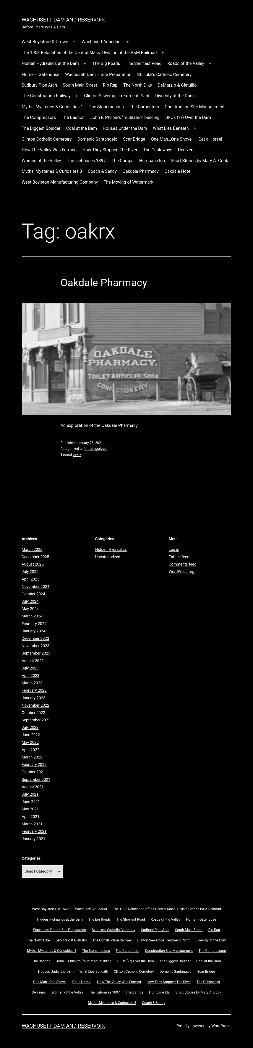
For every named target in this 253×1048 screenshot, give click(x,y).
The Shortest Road (144, 63)
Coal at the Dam (81, 128)
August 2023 (33, 660)
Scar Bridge (134, 139)
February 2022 (34, 764)
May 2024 (30, 608)
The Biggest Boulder (41, 128)
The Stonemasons (106, 106)
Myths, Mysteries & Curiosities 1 (52, 106)
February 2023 (34, 690)
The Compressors (39, 117)
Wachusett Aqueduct (102, 41)
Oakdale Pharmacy (140, 171)
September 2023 (36, 653)
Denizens (187, 149)
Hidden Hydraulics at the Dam (50, 63)
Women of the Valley (41, 160)
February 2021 (34, 831)
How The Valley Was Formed (49, 149)
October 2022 (33, 712)
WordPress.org (182, 571)
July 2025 (30, 571)
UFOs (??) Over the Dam (188, 117)
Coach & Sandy (102, 171)
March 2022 (32, 757)
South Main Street (80, 85)
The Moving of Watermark (128, 182)
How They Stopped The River (109, 149)
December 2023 (35, 638)
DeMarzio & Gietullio (177, 85)
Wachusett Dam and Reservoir (63, 20)
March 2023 (32, 683)
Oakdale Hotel (177, 171)
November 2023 (35, 645)
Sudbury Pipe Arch (39, 85)
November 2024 (35, 586)
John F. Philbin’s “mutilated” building (125, 117)
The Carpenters (144, 106)
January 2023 (33, 698)
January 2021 (33, 838)
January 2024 (33, 631)
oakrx (77, 454)
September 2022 (36, 720)
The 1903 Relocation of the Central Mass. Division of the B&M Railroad (89, 52)
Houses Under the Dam (125, 128)
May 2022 (30, 742)
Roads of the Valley (185, 63)
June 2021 (31, 801)
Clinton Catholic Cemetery (47, 139)
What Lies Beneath (171, 128)
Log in (174, 549)
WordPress (220, 1025)
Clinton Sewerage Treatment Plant (116, 95)
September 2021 (36, 779)
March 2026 (32, 549)
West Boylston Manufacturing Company (60, 182)
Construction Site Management (195, 106)
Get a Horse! (210, 139)
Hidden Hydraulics (111, 549)
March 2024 (32, 616)
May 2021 (30, 809)
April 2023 (30, 675)
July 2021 (30, 794)
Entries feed (179, 556)
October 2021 (33, 772)
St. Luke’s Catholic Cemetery (164, 74)
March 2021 (32, 824)
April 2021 (30, 816)
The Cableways (157, 149)
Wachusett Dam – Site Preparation (98, 74)
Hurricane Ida (152, 160)
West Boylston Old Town (45, 41)
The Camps (123, 160)
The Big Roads (106, 63)
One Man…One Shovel (172, 139)
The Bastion (73, 117)
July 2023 (30, 668)
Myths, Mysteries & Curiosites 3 (52, 171)
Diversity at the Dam (174, 95)
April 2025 (30, 579)
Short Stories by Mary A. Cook (199, 160)
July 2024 (30, 601)
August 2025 (33, 564)
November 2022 (35, 705)
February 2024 (34, 623)
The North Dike (137, 85)
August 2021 (33, 787)
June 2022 (31, 734)
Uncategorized (95, 449)
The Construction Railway (46, 95)
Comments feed (182, 564)
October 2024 (33, 594)
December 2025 (35, 556)
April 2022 (30, 749)
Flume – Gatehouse (40, 74)
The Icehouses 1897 (86, 160)
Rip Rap (110, 85)
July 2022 (30, 727)
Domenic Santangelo (97, 139)
